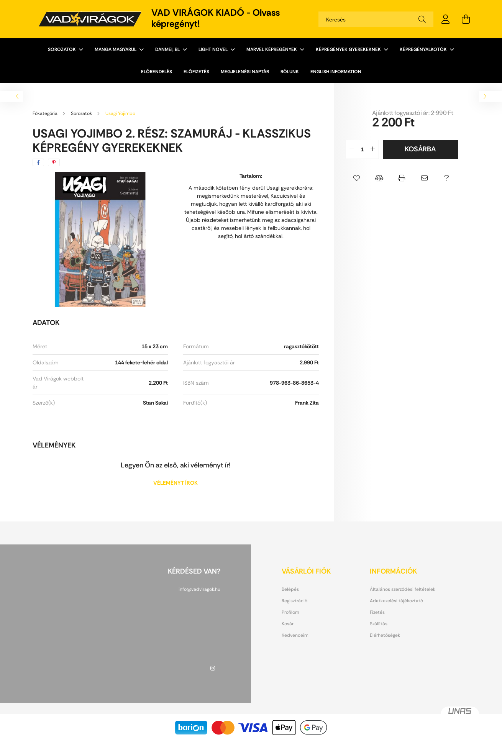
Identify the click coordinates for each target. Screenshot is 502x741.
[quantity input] (362, 149)
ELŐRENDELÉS (156, 72)
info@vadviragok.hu (199, 589)
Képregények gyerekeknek (349, 49)
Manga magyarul (116, 49)
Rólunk (290, 72)
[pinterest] (54, 162)
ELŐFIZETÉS (196, 72)
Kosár (288, 623)
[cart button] (465, 19)
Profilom (290, 612)
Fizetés (377, 612)
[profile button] (445, 19)
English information (335, 72)
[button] (356, 178)
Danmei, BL (168, 49)
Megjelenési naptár (245, 72)
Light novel (214, 49)
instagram (212, 668)
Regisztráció (294, 600)
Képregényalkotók (424, 49)
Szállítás (378, 623)
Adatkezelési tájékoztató (396, 600)
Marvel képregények (272, 49)
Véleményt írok (175, 482)
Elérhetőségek (385, 635)
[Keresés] (375, 19)
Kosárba (420, 149)
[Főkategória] (46, 113)
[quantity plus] (373, 149)
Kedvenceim (295, 635)
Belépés (290, 589)
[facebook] (38, 162)
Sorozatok (62, 49)
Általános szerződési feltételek (402, 589)
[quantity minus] (352, 149)
